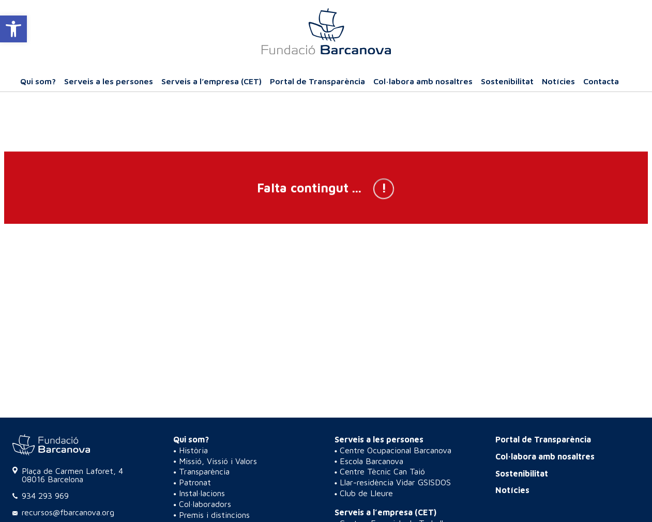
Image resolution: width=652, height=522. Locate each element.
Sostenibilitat (507, 81)
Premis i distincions (214, 514)
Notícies (558, 81)
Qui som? (38, 81)
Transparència (204, 471)
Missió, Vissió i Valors (218, 461)
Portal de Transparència (317, 81)
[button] (13, 29)
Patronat (195, 482)
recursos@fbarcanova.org (68, 512)
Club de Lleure (366, 493)
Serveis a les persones (108, 81)
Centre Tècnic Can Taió (382, 471)
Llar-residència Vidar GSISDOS (395, 482)
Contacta (601, 81)
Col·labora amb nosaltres (423, 81)
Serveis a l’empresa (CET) (211, 81)
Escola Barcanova (371, 461)
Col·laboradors (205, 504)
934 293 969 (45, 495)
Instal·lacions (202, 493)
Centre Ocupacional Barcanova (395, 450)
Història (193, 450)
